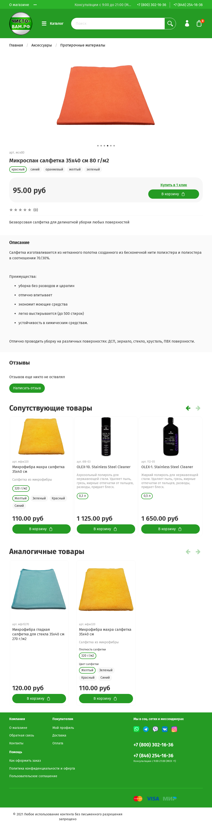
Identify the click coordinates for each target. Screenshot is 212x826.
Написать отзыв (27, 388)
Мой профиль (63, 728)
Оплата (57, 743)
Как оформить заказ (25, 761)
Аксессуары (41, 45)
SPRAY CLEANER (154, 467)
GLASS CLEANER (25, 467)
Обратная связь (21, 735)
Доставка (59, 735)
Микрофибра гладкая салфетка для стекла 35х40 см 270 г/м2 (38, 634)
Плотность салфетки (92, 649)
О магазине (19, 5)
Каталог (53, 23)
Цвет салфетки (89, 664)
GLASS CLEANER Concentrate (100, 467)
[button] (98, 145)
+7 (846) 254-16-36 (188, 5)
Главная (16, 45)
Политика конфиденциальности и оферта (42, 768)
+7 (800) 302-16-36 (151, 5)
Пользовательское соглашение (33, 776)
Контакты (16, 743)
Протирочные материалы (82, 45)
